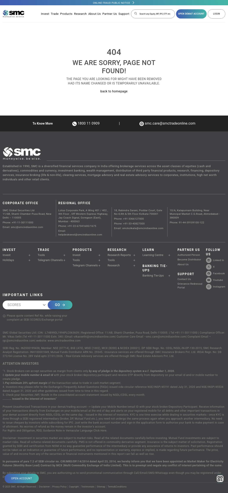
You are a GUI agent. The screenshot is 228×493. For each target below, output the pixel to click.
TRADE (44, 242)
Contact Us (183, 269)
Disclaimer (44, 476)
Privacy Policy (59, 476)
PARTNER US (188, 242)
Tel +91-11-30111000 (184, 321)
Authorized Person (188, 247)
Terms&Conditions (118, 476)
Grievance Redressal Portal (189, 275)
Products (66, 13)
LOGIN (216, 14)
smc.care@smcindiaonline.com (166, 325)
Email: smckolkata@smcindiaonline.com (137, 225)
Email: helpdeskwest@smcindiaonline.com (83, 227)
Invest (45, 13)
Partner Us (109, 13)
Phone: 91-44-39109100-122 (186, 217)
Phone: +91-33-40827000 (128, 221)
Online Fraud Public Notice (111, 3)
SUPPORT (185, 265)
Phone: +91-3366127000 (128, 217)
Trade (55, 13)
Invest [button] (6, 247)
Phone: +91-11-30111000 (17, 220)
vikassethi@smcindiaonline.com (94, 325)
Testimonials (88, 476)
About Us (94, 13)
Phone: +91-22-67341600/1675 (76, 223)
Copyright (74, 476)
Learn (148, 242)
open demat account (191, 14)
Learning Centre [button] (151, 247)
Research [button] (112, 256)
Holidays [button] (7, 252)
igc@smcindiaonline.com (19, 329)
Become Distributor (188, 251)
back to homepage (113, 91)
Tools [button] (41, 247)
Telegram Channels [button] (48, 252)
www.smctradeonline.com (64, 329)
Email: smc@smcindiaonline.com (22, 224)
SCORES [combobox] (14, 294)
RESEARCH (117, 242)
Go (60, 294)
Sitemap (101, 476)
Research (80, 13)
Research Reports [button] (117, 247)
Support (123, 13)
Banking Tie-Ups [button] (151, 267)
